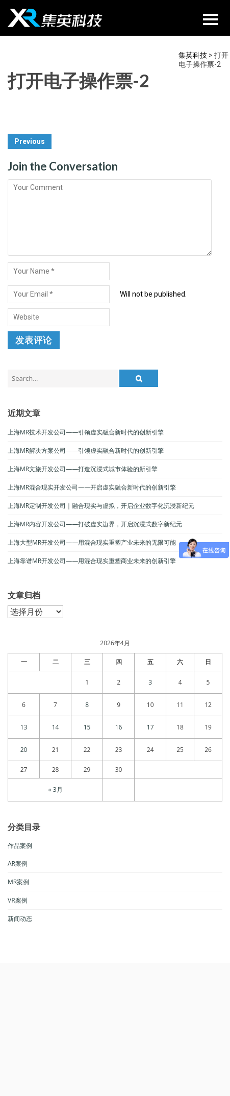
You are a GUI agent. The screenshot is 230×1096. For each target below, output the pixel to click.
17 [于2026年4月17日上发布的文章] (150, 727)
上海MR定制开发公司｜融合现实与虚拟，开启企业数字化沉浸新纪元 (101, 505)
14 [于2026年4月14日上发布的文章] (55, 727)
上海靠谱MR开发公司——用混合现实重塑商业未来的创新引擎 (92, 560)
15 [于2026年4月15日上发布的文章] (87, 727)
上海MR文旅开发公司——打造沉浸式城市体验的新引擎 (83, 469)
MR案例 (18, 882)
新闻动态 (20, 918)
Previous (29, 141)
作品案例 (20, 845)
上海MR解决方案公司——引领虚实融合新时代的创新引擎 (86, 450)
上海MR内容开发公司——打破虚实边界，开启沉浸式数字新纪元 (95, 524)
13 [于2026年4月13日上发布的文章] (24, 727)
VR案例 (18, 900)
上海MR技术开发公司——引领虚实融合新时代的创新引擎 (86, 432)
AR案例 (18, 863)
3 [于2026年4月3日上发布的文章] (150, 682)
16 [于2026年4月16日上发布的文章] (118, 727)
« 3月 (55, 789)
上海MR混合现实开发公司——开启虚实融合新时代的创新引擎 (92, 487)
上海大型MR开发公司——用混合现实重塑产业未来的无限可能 (92, 542)
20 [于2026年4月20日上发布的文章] (24, 749)
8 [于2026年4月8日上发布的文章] (87, 704)
